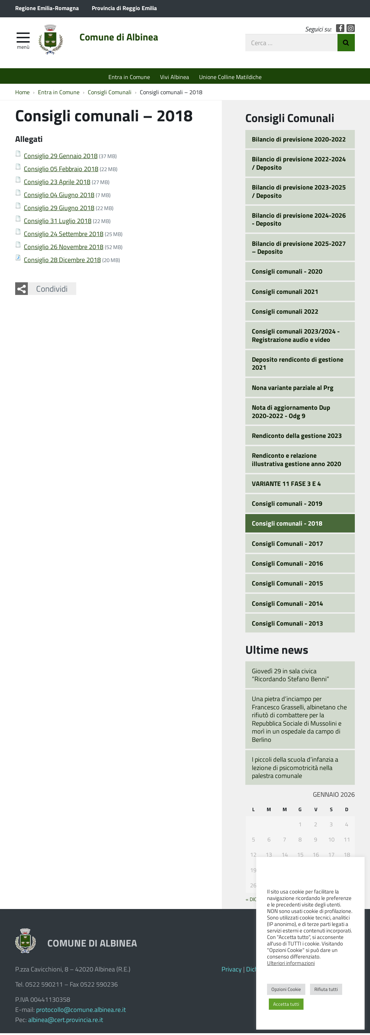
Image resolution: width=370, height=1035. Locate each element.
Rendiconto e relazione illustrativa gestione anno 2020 (296, 461)
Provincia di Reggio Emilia (124, 8)
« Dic (251, 901)
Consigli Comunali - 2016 (287, 565)
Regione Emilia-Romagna (47, 8)
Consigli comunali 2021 (285, 293)
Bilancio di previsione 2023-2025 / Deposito (299, 193)
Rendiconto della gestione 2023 (297, 437)
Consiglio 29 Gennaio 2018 (61, 157)
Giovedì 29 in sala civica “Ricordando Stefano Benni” (290, 676)
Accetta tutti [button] (286, 1004)
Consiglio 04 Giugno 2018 (59, 196)
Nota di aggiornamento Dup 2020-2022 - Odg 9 (291, 413)
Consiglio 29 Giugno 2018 (59, 209)
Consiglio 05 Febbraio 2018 (61, 170)
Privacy (231, 970)
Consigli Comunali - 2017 (287, 545)
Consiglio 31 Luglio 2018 (57, 222)
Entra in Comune (129, 77)
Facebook (340, 30)
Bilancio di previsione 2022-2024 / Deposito (299, 165)
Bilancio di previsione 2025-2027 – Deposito (299, 249)
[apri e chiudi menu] (23, 38)
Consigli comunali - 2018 (287, 525)
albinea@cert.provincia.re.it (65, 1021)
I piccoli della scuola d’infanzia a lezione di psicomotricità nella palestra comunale (295, 769)
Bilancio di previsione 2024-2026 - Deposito (299, 221)
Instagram (351, 30)
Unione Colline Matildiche (230, 77)
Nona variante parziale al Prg (293, 389)
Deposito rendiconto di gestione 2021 (297, 365)
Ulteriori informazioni (291, 962)
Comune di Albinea (124, 38)
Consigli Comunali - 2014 (287, 605)
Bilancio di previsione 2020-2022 (299, 140)
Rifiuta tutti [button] (326, 989)
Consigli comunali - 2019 (287, 505)
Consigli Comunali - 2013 (287, 625)
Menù (23, 48)
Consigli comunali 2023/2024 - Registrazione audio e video (296, 337)
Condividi (52, 290)
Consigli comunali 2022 (285, 313)
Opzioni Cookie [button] (286, 989)
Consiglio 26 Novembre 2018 (63, 248)
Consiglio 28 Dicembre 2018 (62, 261)
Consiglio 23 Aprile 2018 (57, 183)
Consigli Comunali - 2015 (287, 585)
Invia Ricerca (346, 44)
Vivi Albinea (174, 77)
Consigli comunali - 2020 (287, 273)
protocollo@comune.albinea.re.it (81, 1011)
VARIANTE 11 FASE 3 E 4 (286, 485)
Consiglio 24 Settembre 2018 (63, 235)
